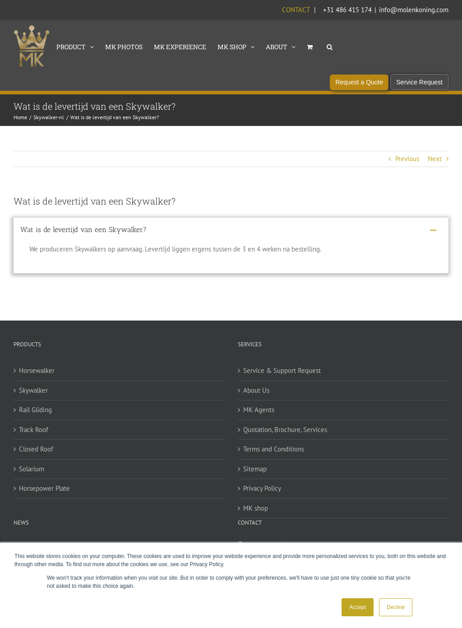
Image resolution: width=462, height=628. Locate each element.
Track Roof (33, 438)
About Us (256, 399)
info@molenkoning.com (413, 9)
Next (435, 167)
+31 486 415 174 (347, 9)
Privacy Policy (262, 497)
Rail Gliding (35, 418)
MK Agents (258, 418)
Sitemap (255, 477)
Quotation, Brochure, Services (285, 438)
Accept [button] (357, 607)
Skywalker (33, 399)
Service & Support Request (282, 379)
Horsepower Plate (44, 497)
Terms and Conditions (273, 458)
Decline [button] (396, 607)
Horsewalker (37, 379)
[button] (330, 46)
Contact (296, 9)
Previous (407, 167)
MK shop (255, 516)
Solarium (31, 477)
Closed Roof (36, 458)
